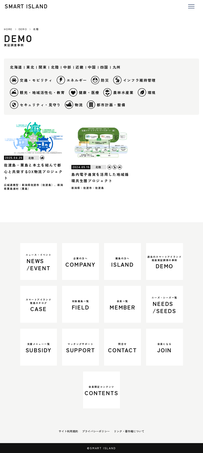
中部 (67, 67)
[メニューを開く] (191, 6)
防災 (100, 80)
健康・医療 (84, 92)
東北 (30, 67)
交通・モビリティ (31, 80)
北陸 (55, 67)
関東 (43, 67)
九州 (117, 67)
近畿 (80, 67)
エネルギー (72, 80)
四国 (104, 67)
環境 (147, 92)
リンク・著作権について (129, 431)
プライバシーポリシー (96, 431)
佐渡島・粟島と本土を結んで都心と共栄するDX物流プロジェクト (33, 171)
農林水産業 (118, 92)
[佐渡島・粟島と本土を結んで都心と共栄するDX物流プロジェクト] (34, 138)
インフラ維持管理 (134, 80)
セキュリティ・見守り (35, 105)
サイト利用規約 (68, 431)
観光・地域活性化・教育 (37, 92)
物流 (74, 105)
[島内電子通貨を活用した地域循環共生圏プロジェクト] (101, 142)
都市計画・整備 (106, 105)
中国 (92, 67)
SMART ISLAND (26, 6)
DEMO (23, 29)
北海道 (16, 67)
